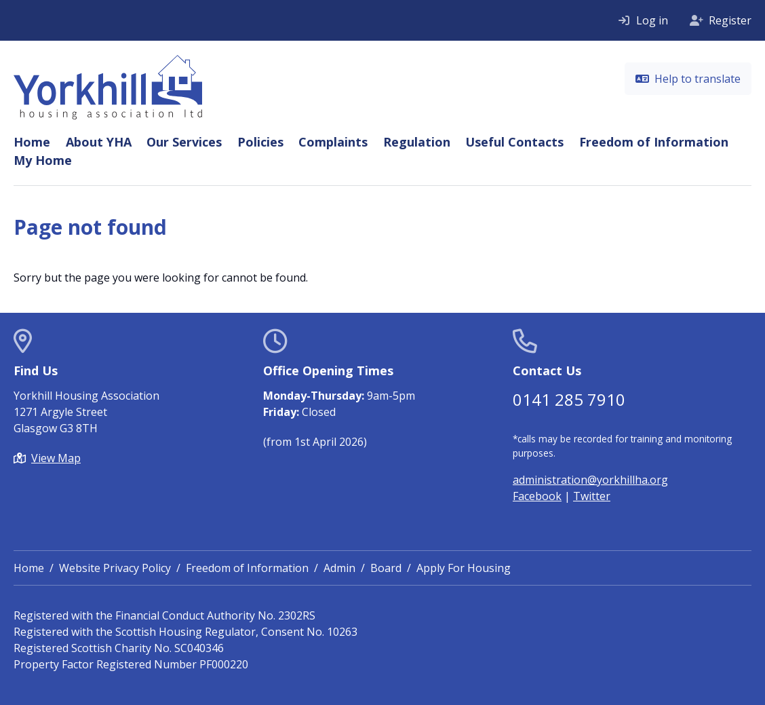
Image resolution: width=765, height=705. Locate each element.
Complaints (333, 142)
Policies (260, 142)
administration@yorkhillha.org (590, 479)
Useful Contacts (514, 142)
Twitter (591, 496)
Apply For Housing (463, 567)
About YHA (99, 142)
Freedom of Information (653, 142)
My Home (43, 160)
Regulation (416, 142)
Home (32, 142)
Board (385, 567)
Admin (339, 567)
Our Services (184, 142)
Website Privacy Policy (115, 567)
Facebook (537, 496)
